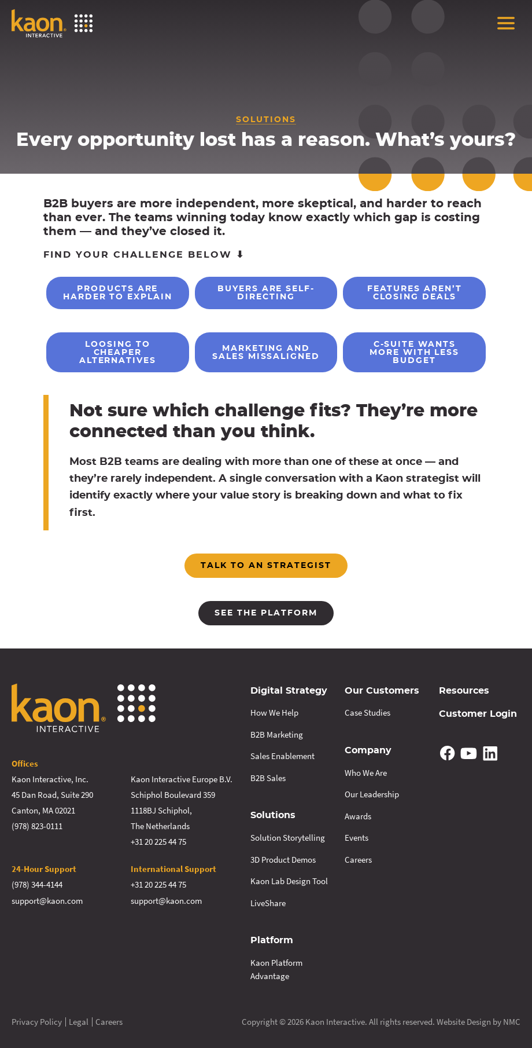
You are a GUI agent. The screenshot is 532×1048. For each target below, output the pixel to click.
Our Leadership (372, 793)
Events (356, 836)
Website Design (464, 1020)
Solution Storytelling (287, 836)
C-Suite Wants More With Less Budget (415, 352)
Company (368, 749)
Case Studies (367, 712)
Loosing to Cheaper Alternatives (117, 352)
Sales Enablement (282, 755)
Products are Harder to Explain (117, 293)
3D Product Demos (283, 858)
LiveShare (268, 901)
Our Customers (382, 690)
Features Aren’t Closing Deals (414, 293)
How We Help (274, 712)
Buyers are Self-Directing (266, 293)
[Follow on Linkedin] (489, 752)
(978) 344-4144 (37, 884)
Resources (464, 690)
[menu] (506, 23)
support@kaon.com (47, 900)
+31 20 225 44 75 (158, 841)
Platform (271, 939)
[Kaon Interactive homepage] (52, 23)
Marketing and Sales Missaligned (266, 353)
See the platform (266, 613)
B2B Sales (268, 777)
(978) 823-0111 (37, 825)
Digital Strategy (288, 690)
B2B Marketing (276, 733)
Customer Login (478, 714)
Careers (358, 858)
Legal (78, 1020)
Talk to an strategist (266, 566)
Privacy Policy (37, 1020)
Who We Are (366, 771)
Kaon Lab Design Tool (289, 880)
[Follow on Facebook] (447, 752)
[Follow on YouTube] (469, 752)
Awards (358, 814)
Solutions (272, 815)
